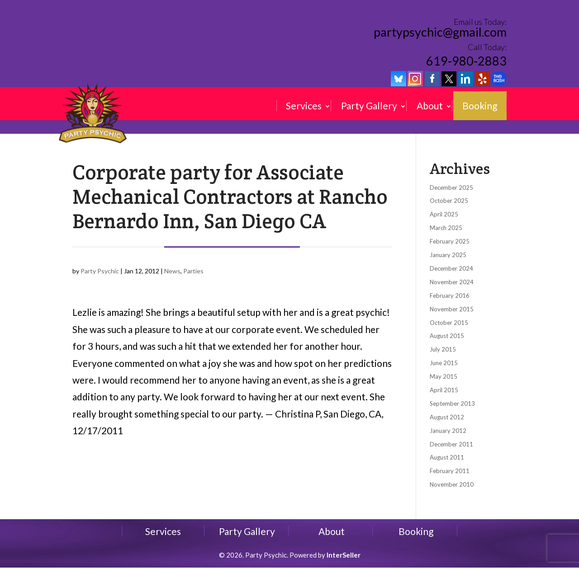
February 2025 (450, 241)
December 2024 (451, 268)
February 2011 (450, 470)
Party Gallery (369, 105)
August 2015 (447, 335)
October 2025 (449, 200)
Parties (193, 271)
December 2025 (451, 187)
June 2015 (444, 362)
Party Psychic (100, 271)
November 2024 (452, 282)
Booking (479, 105)
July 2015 (443, 349)
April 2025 (444, 214)
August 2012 (447, 417)
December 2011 (451, 444)
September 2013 (452, 403)
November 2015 (452, 309)
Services (304, 105)
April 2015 (444, 390)
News (172, 271)
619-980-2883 (466, 60)
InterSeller (344, 555)
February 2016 (450, 295)
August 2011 (447, 457)
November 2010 (452, 484)
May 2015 (443, 376)
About (430, 105)
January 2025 (448, 254)
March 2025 (446, 227)
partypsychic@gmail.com (440, 32)
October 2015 (449, 322)
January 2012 (448, 430)
